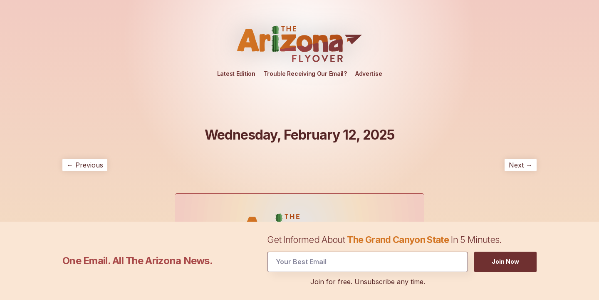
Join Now (505, 261)
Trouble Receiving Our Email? (305, 73)
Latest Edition (236, 73)
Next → (520, 165)
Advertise (368, 73)
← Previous (85, 165)
